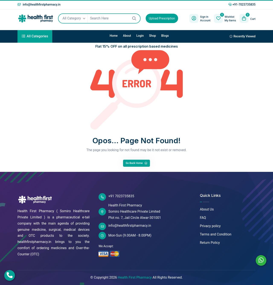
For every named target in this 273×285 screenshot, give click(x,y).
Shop (152, 35)
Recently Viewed (242, 36)
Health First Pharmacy (135, 277)
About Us (207, 209)
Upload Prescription (162, 18)
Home (114, 35)
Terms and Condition (215, 234)
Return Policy (210, 243)
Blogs (165, 35)
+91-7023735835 (242, 4)
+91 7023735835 (116, 197)
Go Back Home (136, 163)
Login (140, 35)
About (127, 35)
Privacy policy (210, 226)
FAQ (203, 218)
